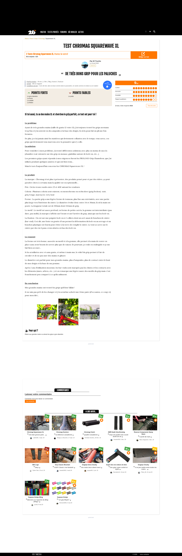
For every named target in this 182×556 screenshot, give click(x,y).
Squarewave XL (50, 38)
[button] (150, 31)
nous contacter (144, 554)
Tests (31, 38)
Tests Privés (53, 32)
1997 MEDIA (37, 554)
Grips (36, 38)
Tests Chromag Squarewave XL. (41, 54)
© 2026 (135, 554)
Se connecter (30, 401)
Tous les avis (152, 105)
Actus (81, 32)
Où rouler (72, 32)
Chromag (42, 38)
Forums (63, 32)
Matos (43, 32)
